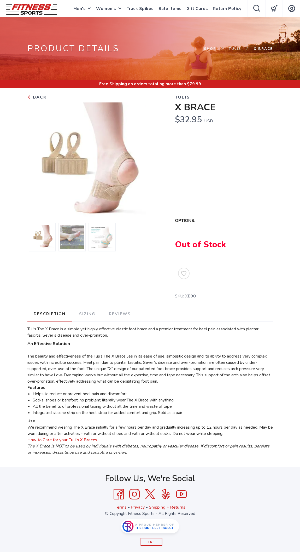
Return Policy (227, 9)
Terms (121, 507)
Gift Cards (197, 9)
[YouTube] (181, 494)
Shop (210, 49)
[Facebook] (119, 494)
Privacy (138, 507)
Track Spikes (140, 9)
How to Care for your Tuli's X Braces (62, 440)
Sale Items (170, 9)
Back (37, 97)
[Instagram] (134, 494)
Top (151, 542)
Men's (79, 9)
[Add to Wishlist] (184, 273)
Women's (106, 9)
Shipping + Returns (167, 507)
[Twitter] (150, 494)
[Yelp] (166, 494)
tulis (235, 49)
